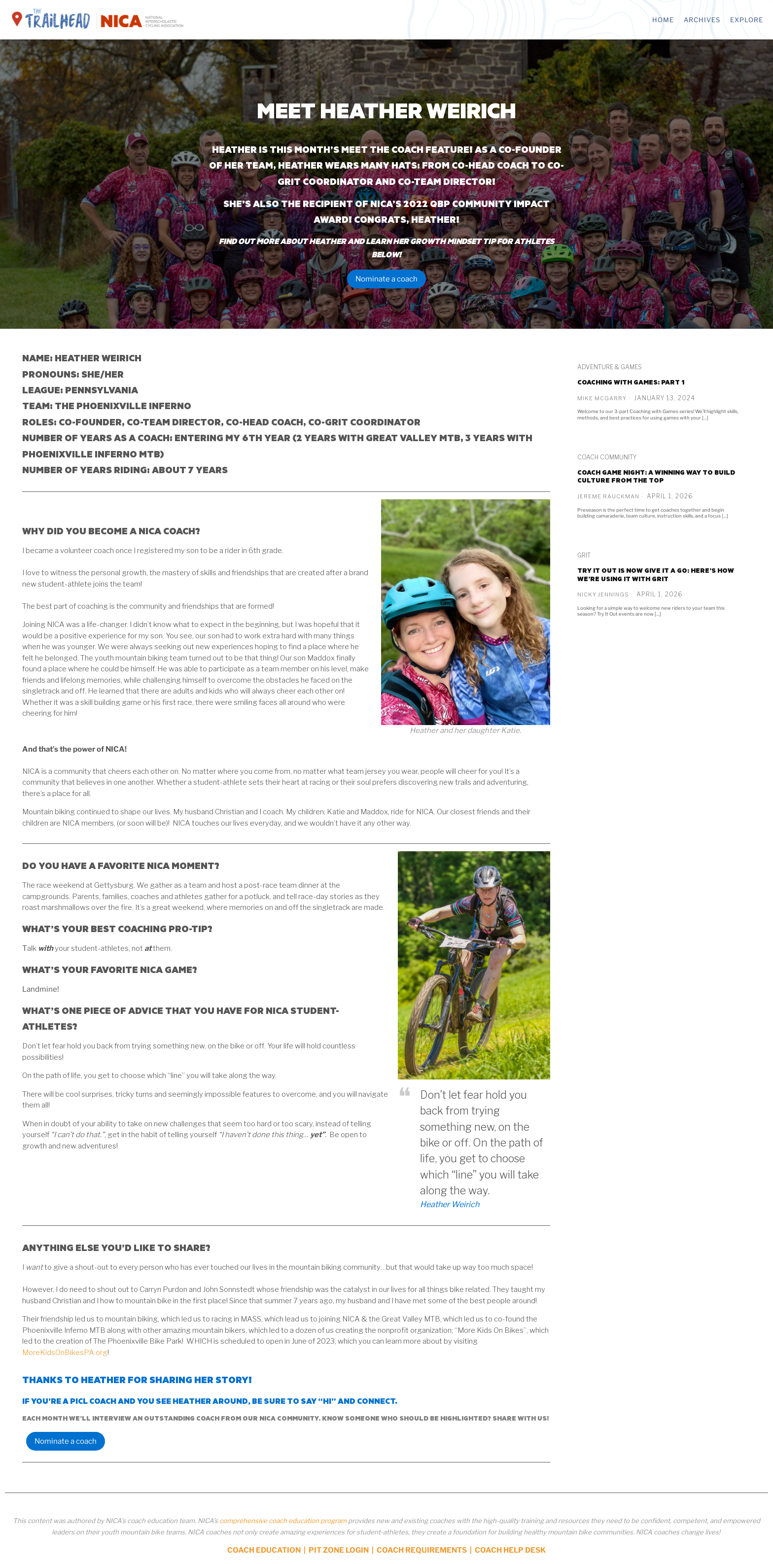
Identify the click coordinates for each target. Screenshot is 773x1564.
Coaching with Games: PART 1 (631, 382)
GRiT (584, 555)
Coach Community (606, 457)
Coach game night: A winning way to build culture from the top (656, 476)
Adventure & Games (609, 367)
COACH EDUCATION (264, 1550)
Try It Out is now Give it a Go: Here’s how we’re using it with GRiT (655, 574)
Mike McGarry (602, 398)
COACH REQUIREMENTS (422, 1550)
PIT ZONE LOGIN (339, 1550)
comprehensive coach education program (283, 1521)
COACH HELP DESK (510, 1550)
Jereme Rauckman (608, 496)
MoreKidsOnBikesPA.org (64, 1352)
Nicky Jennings (603, 594)
